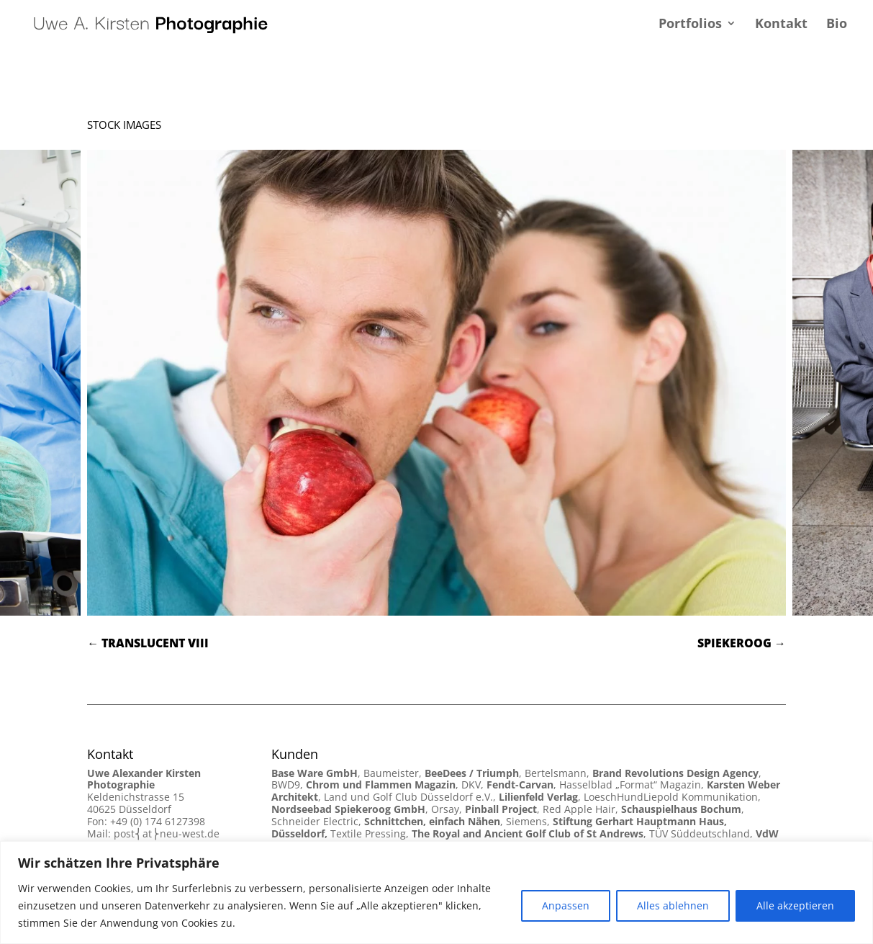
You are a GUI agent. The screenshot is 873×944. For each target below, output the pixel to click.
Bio (836, 25)
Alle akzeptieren (795, 905)
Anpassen (565, 905)
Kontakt (781, 25)
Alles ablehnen (673, 905)
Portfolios (690, 25)
